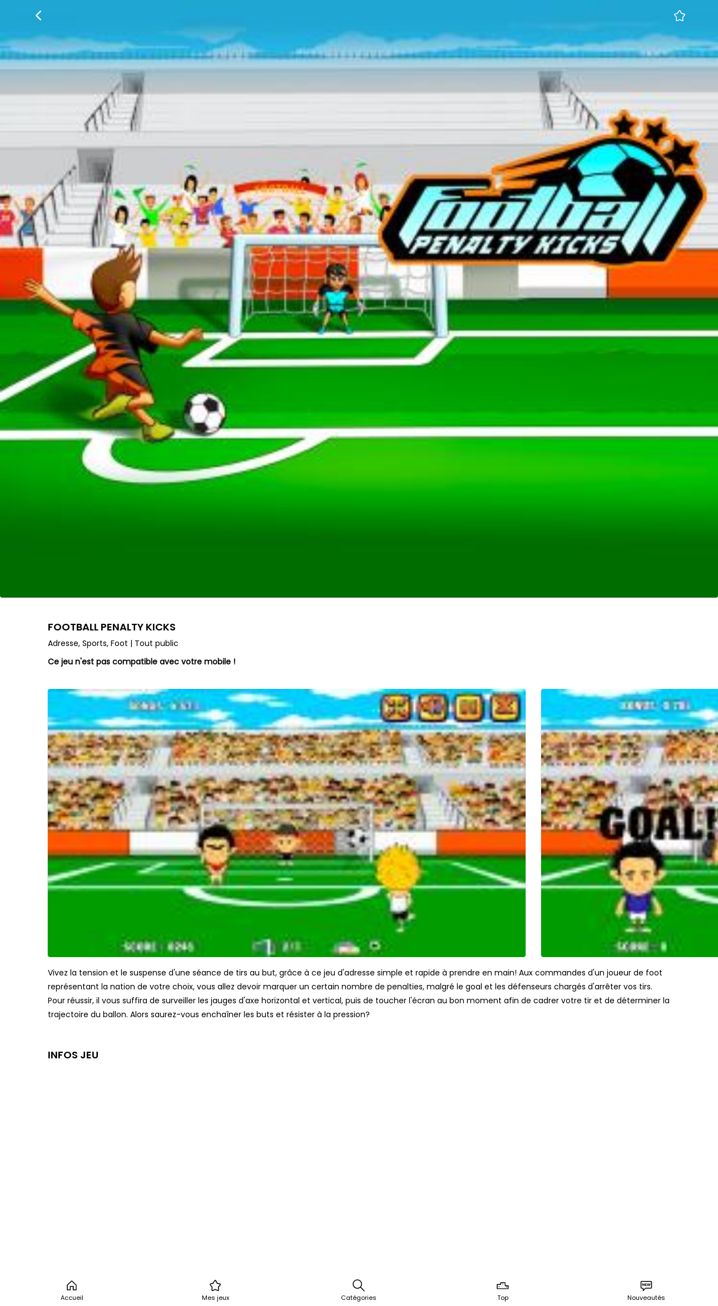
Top (502, 1290)
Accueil (72, 1290)
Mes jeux (215, 1290)
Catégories (359, 1290)
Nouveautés (646, 1290)
